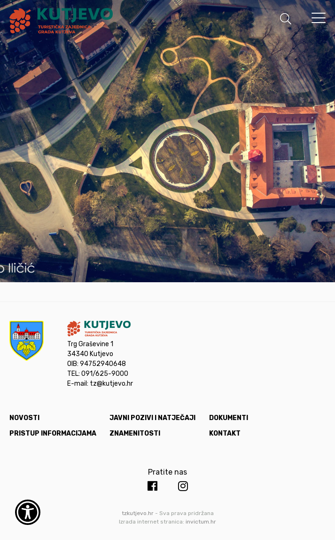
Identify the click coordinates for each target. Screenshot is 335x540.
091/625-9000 (104, 374)
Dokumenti (228, 418)
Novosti (24, 418)
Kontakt (225, 433)
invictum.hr (201, 521)
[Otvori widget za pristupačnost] (27, 512)
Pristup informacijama (52, 433)
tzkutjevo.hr (138, 513)
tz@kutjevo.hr (111, 384)
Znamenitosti (134, 433)
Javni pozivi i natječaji (152, 418)
